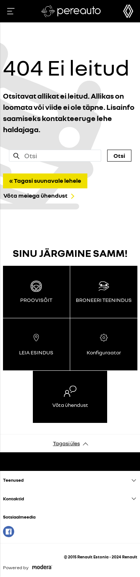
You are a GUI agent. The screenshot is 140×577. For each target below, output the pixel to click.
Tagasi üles (66, 443)
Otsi (119, 155)
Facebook (8, 531)
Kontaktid (13, 498)
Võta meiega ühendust (35, 195)
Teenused (13, 480)
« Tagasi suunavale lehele (45, 180)
